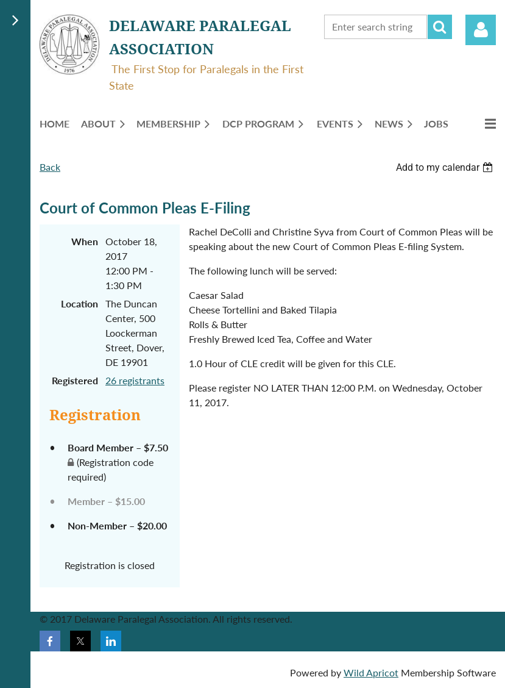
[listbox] (446, 167)
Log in (480, 30)
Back (50, 167)
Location (79, 303)
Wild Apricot (371, 672)
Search (440, 27)
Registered (75, 380)
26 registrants (134, 380)
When (84, 241)
